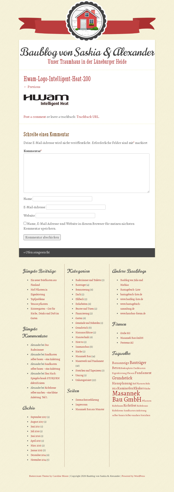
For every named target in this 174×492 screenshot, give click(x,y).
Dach (78, 294)
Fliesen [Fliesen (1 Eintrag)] (130, 373)
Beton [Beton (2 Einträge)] (116, 368)
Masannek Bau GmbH (131, 338)
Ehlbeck (79, 299)
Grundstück (81, 328)
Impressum (81, 404)
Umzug (79, 375)
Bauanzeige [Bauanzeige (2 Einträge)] (120, 363)
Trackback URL (88, 116)
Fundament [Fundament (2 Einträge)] (143, 373)
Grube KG (125, 333)
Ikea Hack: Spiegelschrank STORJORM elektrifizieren (45, 378)
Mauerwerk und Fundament (89, 361)
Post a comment (35, 116)
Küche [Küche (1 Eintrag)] (147, 388)
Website (29, 215)
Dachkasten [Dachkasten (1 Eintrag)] (139, 368)
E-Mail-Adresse (34, 207)
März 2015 (36, 445)
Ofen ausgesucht (37, 252)
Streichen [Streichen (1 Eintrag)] (145, 415)
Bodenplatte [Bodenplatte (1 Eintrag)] (127, 368)
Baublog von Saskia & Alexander (87, 52)
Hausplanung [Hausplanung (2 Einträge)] (122, 383)
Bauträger (80, 285)
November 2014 (38, 460)
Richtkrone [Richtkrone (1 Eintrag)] (117, 410)
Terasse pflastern (39, 304)
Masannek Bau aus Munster (89, 409)
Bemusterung (82, 289)
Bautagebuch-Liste (130, 289)
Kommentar (33, 151)
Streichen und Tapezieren (88, 370)
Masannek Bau (83, 356)
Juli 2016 (35, 431)
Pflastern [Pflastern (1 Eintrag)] (146, 400)
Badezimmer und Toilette (88, 280)
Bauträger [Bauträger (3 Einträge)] (138, 362)
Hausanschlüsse (84, 332)
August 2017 (37, 422)
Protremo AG (126, 342)
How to (79, 342)
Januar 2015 (36, 450)
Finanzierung (82, 313)
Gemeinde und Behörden (87, 323)
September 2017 (38, 417)
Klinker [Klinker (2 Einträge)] (138, 388)
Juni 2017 (35, 426)
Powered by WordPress (133, 476)
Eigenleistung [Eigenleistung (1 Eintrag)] (119, 373)
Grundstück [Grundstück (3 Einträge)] (122, 378)
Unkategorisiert (83, 380)
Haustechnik (82, 337)
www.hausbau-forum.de (132, 313)
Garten (78, 318)
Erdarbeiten (81, 304)
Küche (78, 351)
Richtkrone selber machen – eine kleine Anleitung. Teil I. (44, 392)
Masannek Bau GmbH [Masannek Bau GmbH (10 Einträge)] (127, 396)
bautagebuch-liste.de (131, 294)
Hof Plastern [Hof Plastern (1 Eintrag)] (139, 383)
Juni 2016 (35, 436)
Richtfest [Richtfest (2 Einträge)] (129, 405)
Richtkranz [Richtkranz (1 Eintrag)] (142, 405)
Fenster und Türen (84, 308)
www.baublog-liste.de (131, 299)
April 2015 (36, 441)
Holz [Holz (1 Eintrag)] (147, 383)
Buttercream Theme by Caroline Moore (49, 476)
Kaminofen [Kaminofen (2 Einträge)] (125, 388)
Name (28, 198)
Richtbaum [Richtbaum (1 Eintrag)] (117, 405)
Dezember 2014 (38, 455)
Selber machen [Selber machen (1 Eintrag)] (132, 415)
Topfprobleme (38, 299)
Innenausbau (82, 347)
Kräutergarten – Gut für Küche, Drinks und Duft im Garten (45, 313)
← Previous (32, 87)
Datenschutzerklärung (87, 400)
